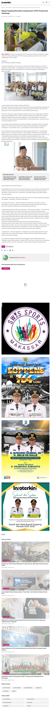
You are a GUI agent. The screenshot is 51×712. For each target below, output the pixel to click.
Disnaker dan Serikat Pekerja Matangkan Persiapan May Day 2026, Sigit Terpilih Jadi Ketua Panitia (25, 564)
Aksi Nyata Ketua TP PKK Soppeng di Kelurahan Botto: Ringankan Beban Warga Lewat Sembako (40, 178)
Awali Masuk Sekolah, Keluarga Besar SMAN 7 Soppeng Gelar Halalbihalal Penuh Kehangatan (22, 677)
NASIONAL (6, 690)
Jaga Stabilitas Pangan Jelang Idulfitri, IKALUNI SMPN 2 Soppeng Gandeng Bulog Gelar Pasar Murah (25, 178)
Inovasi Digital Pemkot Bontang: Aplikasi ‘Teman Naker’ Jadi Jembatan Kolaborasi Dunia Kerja (24, 592)
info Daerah (6, 672)
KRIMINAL (39, 687)
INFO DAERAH (9, 7)
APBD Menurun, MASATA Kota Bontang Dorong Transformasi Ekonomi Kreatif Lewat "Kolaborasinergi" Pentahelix (23, 620)
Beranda (3, 7)
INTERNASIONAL (28, 687)
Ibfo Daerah (6, 644)
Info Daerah (6, 588)
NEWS (14, 690)
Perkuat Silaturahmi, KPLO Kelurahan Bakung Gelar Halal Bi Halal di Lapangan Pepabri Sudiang (24, 648)
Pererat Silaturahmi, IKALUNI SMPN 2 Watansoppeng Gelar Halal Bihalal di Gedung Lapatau (9, 178)
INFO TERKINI (7, 687)
